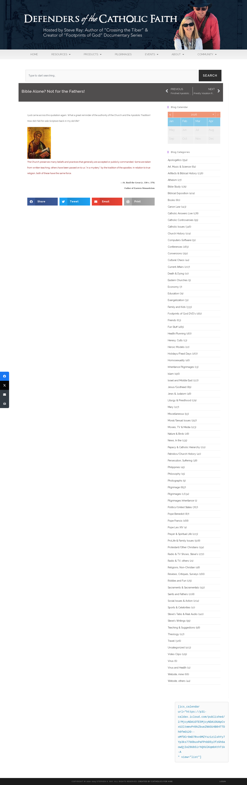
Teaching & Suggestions (181, 627)
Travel (171, 640)
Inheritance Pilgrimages (181, 367)
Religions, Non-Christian (181, 567)
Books (171, 200)
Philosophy (174, 473)
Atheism (172, 180)
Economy (173, 286)
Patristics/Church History (182, 453)
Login (223, 781)
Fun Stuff (173, 327)
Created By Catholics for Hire (155, 781)
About (178, 54)
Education (173, 293)
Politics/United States (180, 507)
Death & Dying (176, 273)
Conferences (175, 246)
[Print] (4, 403)
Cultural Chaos (176, 260)
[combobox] (111, 75)
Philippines (174, 467)
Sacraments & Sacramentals (183, 587)
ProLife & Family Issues (181, 540)
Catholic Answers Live (180, 213)
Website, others (176, 681)
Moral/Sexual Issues (179, 420)
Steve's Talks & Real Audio (182, 614)
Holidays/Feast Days (179, 353)
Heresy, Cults (175, 340)
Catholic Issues (176, 226)
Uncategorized (176, 647)
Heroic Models (176, 347)
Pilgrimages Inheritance (181, 500)
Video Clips (174, 654)
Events (151, 54)
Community (207, 54)
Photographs (175, 480)
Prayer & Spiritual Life (180, 534)
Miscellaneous (176, 413)
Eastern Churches (178, 280)
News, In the (174, 440)
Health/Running (177, 333)
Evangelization (176, 300)
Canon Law (174, 206)
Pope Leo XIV (175, 527)
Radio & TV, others (178, 560)
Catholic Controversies (180, 220)
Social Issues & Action (180, 600)
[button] (42, 202)
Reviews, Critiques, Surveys (183, 574)
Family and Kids (177, 307)
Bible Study (174, 186)
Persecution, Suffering (180, 460)
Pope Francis (175, 520)
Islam (171, 373)
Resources (60, 54)
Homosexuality (176, 360)
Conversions (175, 253)
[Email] (4, 394)
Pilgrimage (174, 487)
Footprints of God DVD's (182, 313)
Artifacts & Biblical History (182, 173)
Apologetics (175, 160)
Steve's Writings (177, 620)
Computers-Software (179, 240)
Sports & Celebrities (179, 607)
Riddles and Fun (177, 580)
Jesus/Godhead (177, 387)
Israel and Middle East (180, 380)
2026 (194, 114)
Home (34, 54)
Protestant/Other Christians (183, 547)
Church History (176, 233)
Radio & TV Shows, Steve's (183, 554)
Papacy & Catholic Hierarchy (184, 447)
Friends (172, 320)
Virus (171, 661)
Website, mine (176, 674)
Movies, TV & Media (179, 427)
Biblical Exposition (178, 193)
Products (92, 54)
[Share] (4, 376)
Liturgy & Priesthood (179, 400)
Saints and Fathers (178, 594)
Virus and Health (177, 667)
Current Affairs (176, 267)
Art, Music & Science (179, 166)
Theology (173, 634)
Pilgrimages (123, 54)
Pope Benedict (176, 513)
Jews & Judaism (177, 393)
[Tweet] (4, 385)
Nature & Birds (176, 433)
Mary (170, 407)
